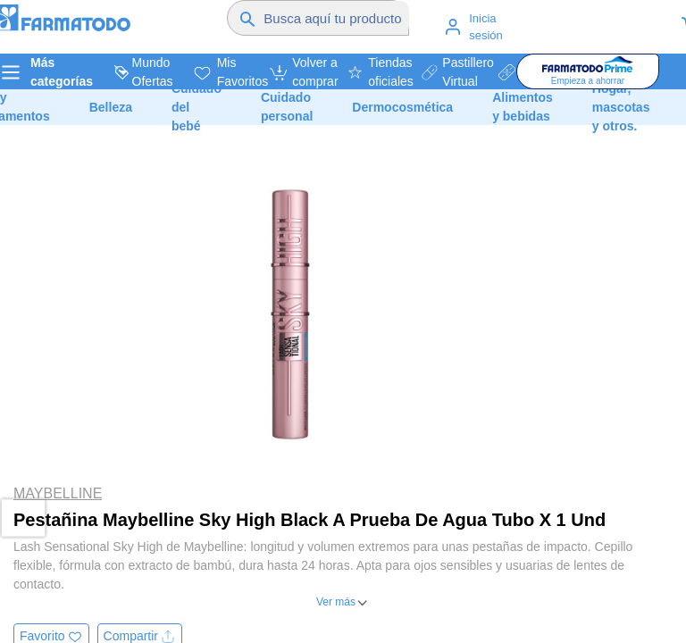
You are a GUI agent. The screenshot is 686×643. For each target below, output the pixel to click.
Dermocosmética (402, 107)
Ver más (336, 602)
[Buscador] (336, 18)
